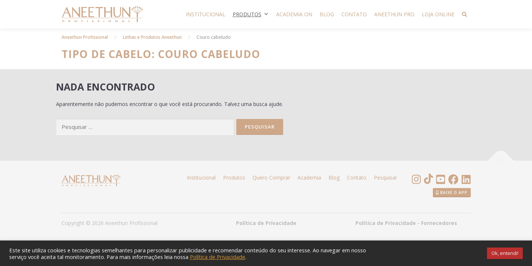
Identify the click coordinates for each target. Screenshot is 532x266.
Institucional (205, 14)
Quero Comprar (271, 177)
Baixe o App (451, 192)
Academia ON (294, 14)
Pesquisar (385, 177)
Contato (354, 14)
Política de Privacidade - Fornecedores (406, 222)
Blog (327, 14)
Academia (309, 177)
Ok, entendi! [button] (504, 253)
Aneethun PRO (394, 14)
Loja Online (438, 14)
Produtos (251, 14)
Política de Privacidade (266, 222)
